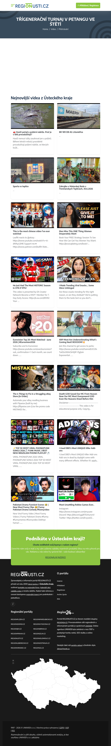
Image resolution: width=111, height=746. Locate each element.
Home (45, 29)
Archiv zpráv (62, 594)
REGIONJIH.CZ (16, 629)
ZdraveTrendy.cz (63, 649)
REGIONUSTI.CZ (17, 638)
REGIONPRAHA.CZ (18, 633)
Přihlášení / (83, 5)
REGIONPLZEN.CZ (18, 619)
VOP (13, 730)
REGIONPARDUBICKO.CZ (43, 619)
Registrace (94, 5)
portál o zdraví (77, 645)
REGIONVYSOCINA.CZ (42, 624)
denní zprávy (33, 584)
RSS (58, 599)
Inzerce (60, 581)
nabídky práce (20, 591)
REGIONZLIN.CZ (39, 633)
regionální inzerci (41, 594)
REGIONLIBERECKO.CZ (20, 643)
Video (53, 29)
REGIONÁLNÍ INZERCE (55, 557)
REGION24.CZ (38, 648)
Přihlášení (61, 585)
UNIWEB (89, 626)
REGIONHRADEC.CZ (19, 648)
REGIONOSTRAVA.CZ (41, 643)
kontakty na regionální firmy (34, 587)
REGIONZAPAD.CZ (18, 624)
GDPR (61, 727)
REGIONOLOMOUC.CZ (42, 638)
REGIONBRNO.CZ (40, 629)
